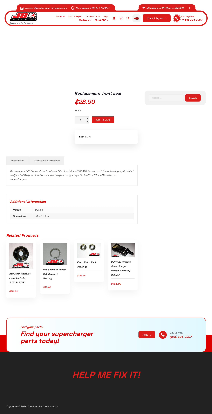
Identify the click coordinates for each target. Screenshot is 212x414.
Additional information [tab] (47, 160)
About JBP (99, 20)
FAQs (105, 16)
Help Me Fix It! (106, 373)
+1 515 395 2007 (191, 19)
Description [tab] (17, 160)
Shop (55, 16)
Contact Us (90, 16)
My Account (83, 20)
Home (69, 70)
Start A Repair (72, 16)
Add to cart (103, 119)
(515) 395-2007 (181, 337)
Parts (146, 335)
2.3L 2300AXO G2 (100, 70)
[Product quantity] (82, 120)
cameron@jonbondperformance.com (46, 8)
